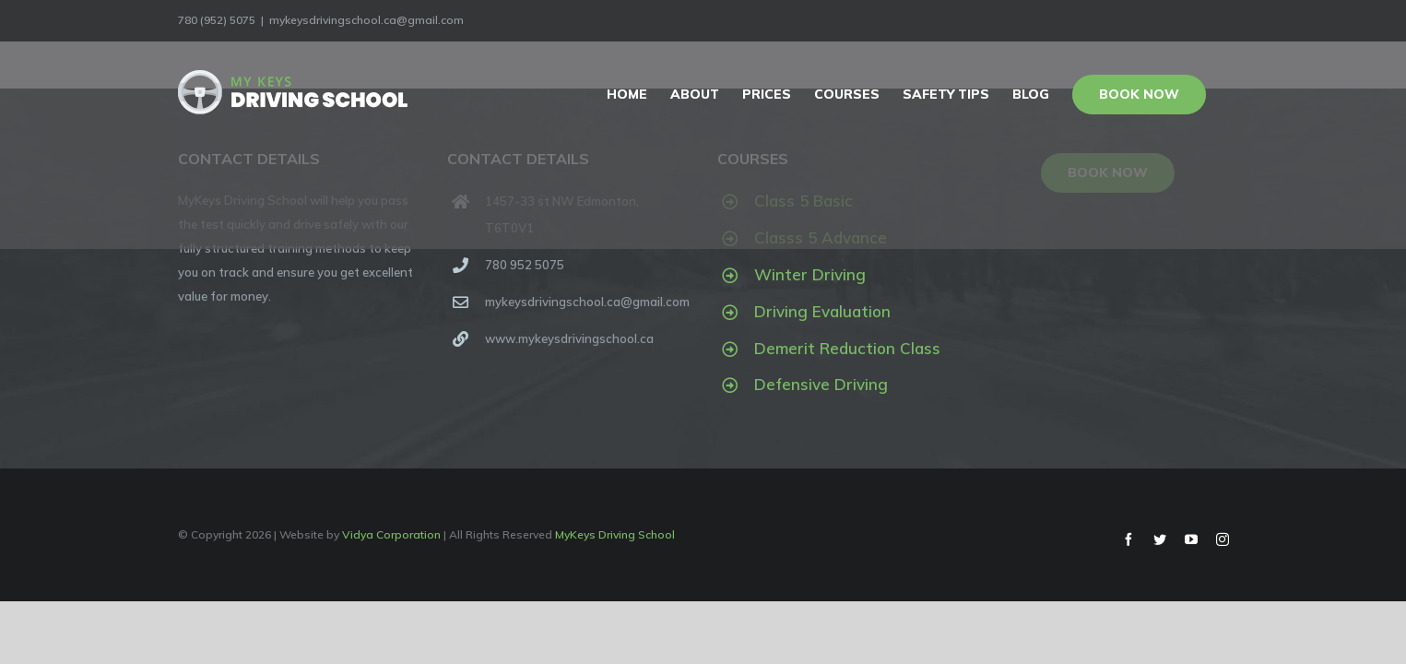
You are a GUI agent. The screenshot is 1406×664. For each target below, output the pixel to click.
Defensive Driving (821, 384)
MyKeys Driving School (615, 534)
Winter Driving (810, 274)
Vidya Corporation (391, 534)
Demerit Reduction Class (847, 348)
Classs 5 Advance (820, 237)
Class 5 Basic (803, 200)
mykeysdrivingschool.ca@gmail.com (366, 20)
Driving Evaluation (822, 311)
